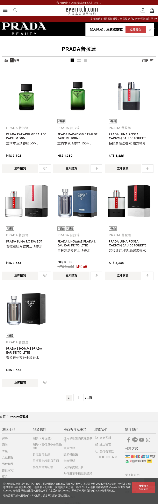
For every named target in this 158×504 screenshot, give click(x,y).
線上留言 (102, 444)
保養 (5, 438)
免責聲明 (69, 460)
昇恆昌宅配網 (41, 454)
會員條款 (69, 448)
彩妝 (5, 444)
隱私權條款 (64, 495)
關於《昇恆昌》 (43, 438)
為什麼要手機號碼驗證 (78, 473)
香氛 (5, 451)
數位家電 (8, 470)
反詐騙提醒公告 (74, 467)
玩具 (5, 476)
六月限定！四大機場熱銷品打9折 (78, 3)
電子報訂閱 (132, 475)
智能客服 (102, 437)
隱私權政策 (71, 454)
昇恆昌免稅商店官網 (46, 460)
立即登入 (135, 29)
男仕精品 (8, 463)
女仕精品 (8, 457)
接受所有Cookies (144, 487)
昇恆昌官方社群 (43, 467)
